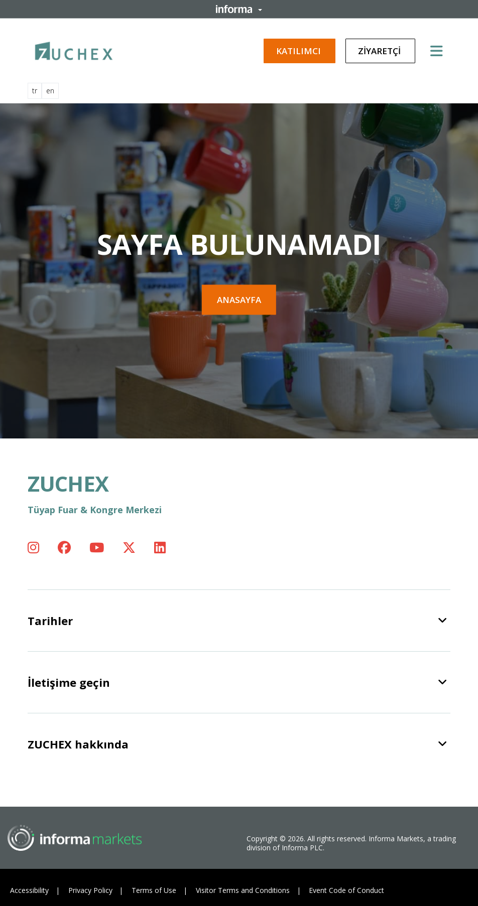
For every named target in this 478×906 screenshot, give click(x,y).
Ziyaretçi (380, 51)
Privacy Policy (90, 890)
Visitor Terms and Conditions (243, 890)
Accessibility (29, 890)
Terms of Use (154, 890)
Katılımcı (299, 51)
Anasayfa (239, 300)
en (50, 90)
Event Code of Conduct (346, 890)
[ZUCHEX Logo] (74, 49)
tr (34, 90)
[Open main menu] (440, 50)
